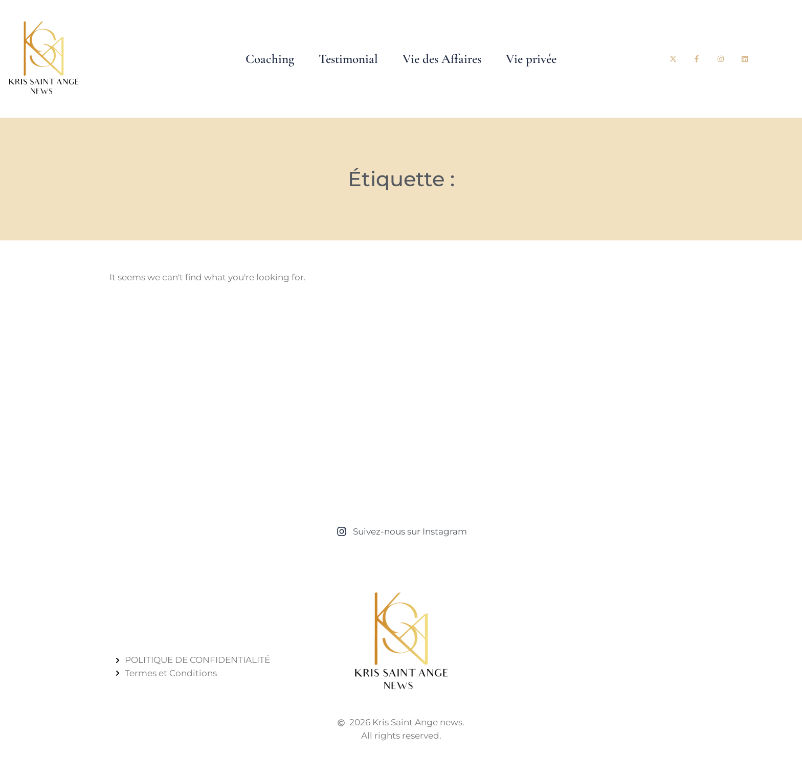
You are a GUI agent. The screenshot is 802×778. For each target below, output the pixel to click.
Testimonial (348, 58)
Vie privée (531, 58)
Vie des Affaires (442, 58)
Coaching (270, 58)
